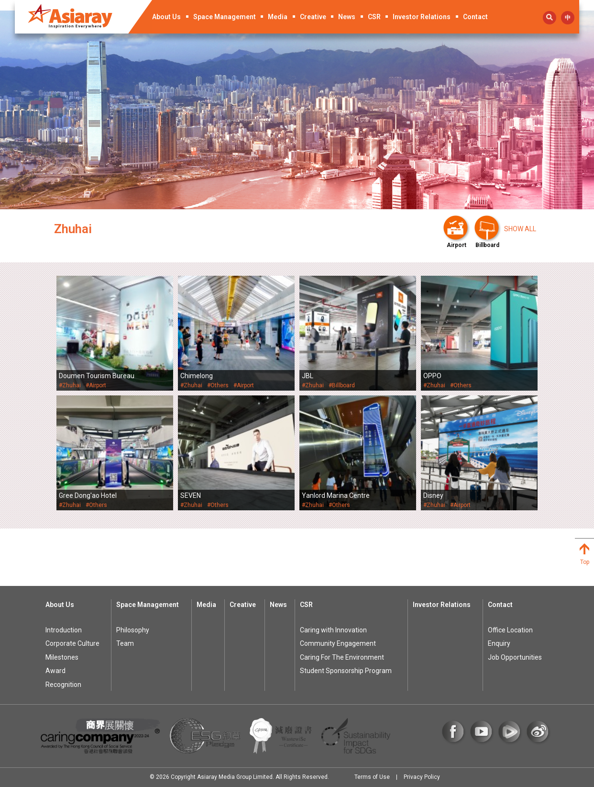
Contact (475, 17)
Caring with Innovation (333, 630)
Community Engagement (338, 643)
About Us (166, 17)
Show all (520, 229)
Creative (313, 17)
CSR (374, 17)
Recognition (63, 684)
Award (55, 671)
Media (277, 17)
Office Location (510, 630)
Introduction (63, 630)
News (346, 17)
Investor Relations (422, 17)
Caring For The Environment (342, 657)
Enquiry (499, 643)
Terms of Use (372, 777)
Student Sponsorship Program (346, 671)
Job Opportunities (515, 657)
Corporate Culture (72, 643)
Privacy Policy (422, 777)
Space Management (224, 17)
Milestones (61, 657)
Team (125, 643)
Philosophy (132, 630)
